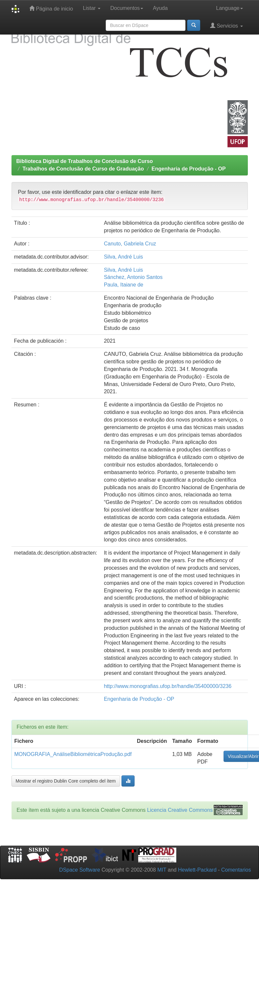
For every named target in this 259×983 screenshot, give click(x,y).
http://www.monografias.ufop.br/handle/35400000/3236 (167, 686)
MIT (161, 870)
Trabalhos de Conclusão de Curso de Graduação (83, 168)
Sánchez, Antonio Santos (133, 277)
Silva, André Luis (123, 257)
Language (229, 8)
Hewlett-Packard (197, 870)
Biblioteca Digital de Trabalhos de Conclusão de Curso (84, 161)
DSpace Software (79, 870)
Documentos (126, 8)
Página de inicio (51, 8)
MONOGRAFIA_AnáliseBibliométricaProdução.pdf (73, 754)
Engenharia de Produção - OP (189, 168)
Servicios (226, 25)
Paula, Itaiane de (123, 284)
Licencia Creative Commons (180, 810)
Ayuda (160, 8)
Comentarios (236, 870)
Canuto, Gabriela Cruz (130, 243)
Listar (91, 8)
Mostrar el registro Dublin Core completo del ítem (66, 781)
